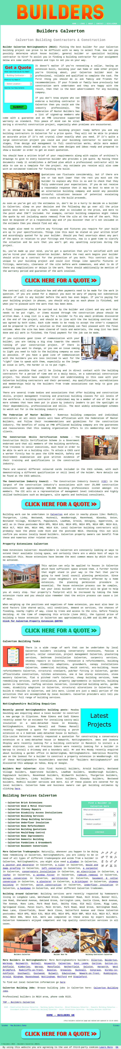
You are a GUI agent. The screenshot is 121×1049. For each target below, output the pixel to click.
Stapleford (80, 977)
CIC (104, 481)
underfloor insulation (98, 885)
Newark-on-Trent (89, 973)
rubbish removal (87, 875)
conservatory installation (39, 871)
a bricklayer (80, 881)
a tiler (60, 865)
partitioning (60, 878)
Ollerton (96, 960)
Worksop (7, 963)
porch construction (48, 885)
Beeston (51, 970)
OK (117, 1047)
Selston (88, 967)
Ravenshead (32, 977)
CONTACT (100, 24)
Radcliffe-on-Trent (31, 970)
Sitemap (5, 1025)
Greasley (65, 970)
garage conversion (15, 878)
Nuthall (36, 963)
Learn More (106, 1047)
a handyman (24, 888)
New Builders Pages (18, 1025)
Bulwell (53, 973)
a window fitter (44, 875)
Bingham (18, 977)
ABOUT (90, 24)
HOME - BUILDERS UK (60, 1015)
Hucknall (80, 970)
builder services (38, 782)
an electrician (86, 871)
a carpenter (90, 868)
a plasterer (44, 881)
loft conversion (52, 868)
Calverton (56, 514)
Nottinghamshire (66, 960)
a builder (40, 756)
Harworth (102, 967)
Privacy (116, 1025)
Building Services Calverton (30, 796)
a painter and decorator (18, 865)
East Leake (81, 963)
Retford (62, 977)
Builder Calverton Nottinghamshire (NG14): (30, 47)
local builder (53, 713)
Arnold (7, 977)
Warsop (39, 967)
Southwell (24, 973)
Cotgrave (95, 970)
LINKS (82, 24)
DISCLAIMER (112, 24)
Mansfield (53, 967)
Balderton (111, 960)
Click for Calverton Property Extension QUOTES (33, 621)
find (49, 768)
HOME (74, 24)
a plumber (73, 861)
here (17, 788)
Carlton (96, 963)
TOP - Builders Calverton (19, 1002)
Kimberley (24, 967)
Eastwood (39, 973)
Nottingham (48, 977)
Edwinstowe (68, 973)
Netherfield (71, 967)
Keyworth (49, 963)
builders (83, 960)
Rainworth (22, 963)
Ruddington (110, 973)
